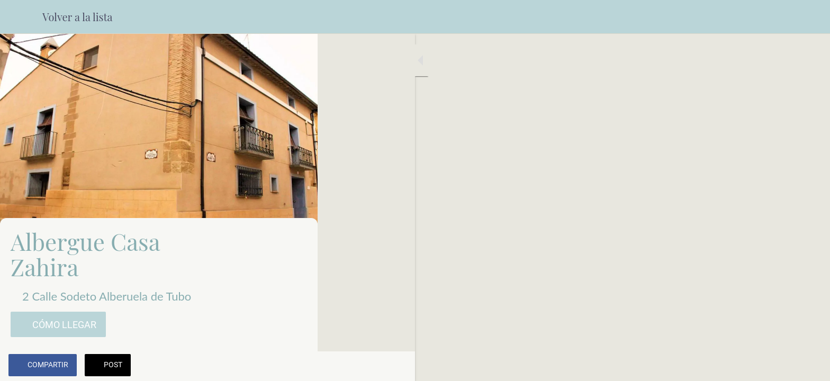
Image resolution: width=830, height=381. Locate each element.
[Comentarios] (296, 366)
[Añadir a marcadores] (271, 366)
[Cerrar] (21, 17)
